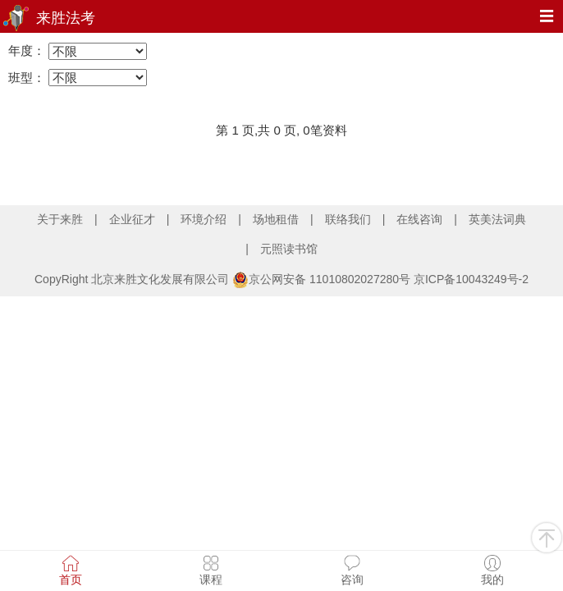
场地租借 (276, 219)
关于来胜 (60, 219)
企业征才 (132, 219)
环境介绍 (204, 219)
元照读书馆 (289, 248)
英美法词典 (497, 219)
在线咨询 (419, 219)
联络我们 (348, 219)
